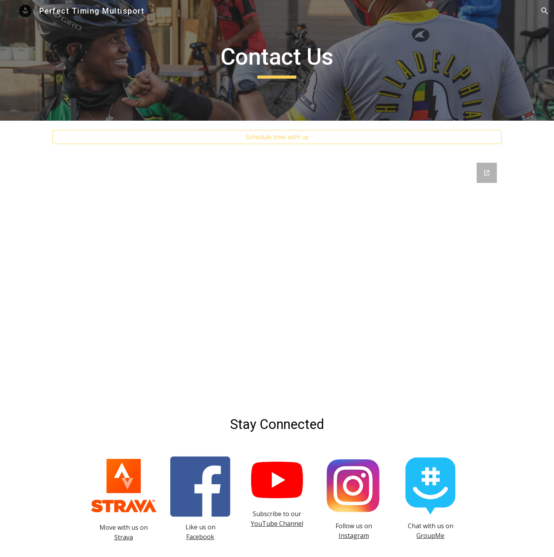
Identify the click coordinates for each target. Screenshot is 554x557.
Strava (123, 537)
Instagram (354, 535)
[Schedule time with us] (277, 137)
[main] (277, 60)
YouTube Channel (277, 523)
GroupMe (430, 535)
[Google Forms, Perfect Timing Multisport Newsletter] (276, 277)
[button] (544, 11)
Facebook (200, 536)
